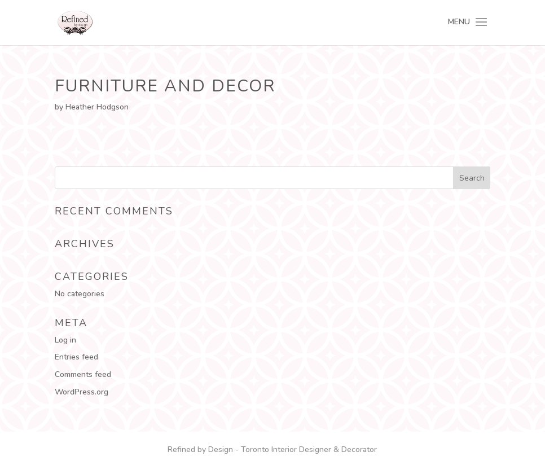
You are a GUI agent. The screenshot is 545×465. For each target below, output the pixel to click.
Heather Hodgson (97, 107)
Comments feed (83, 374)
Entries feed (76, 357)
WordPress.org (81, 392)
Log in (65, 340)
